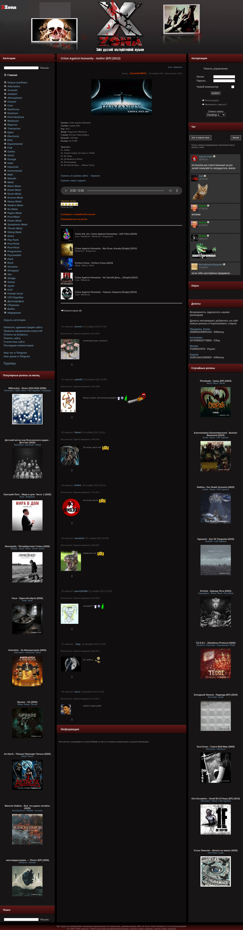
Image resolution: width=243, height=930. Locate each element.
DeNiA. (78, 485)
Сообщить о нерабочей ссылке (78, 214)
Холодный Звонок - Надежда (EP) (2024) (216, 695)
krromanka (196, 337)
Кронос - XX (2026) (27, 702)
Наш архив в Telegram (17, 356)
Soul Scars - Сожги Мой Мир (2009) (216, 746)
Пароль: (202, 80)
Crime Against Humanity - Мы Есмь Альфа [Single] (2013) (106, 248)
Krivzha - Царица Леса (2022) (215, 591)
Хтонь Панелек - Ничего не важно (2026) (216, 850)
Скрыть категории (15, 320)
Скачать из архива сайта (74, 175)
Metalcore (178, 67)
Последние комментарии (19, 345)
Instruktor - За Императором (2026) (27, 650)
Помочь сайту (12, 338)
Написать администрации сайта (23, 327)
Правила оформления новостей (23, 331)
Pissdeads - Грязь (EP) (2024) (215, 381)
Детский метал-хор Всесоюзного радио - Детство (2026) (27, 441)
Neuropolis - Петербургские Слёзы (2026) (27, 546)
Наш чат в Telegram (15, 352)
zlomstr (78, 326)
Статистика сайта (14, 341)
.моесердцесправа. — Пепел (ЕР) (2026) (27, 860)
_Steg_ (78, 644)
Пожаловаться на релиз (74, 219)
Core (170, 67)
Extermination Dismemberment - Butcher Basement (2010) (215, 434)
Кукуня (194, 354)
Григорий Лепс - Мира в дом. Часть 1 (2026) (27, 494)
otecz (77, 691)
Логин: (201, 76)
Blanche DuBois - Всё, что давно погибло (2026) (27, 807)
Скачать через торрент (73, 180)
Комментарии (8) (71, 310)
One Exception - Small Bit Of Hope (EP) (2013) (215, 798)
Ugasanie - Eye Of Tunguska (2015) (215, 539)
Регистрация (212, 100)
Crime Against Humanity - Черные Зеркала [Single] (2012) (106, 292)
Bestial (194, 346)
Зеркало (95, 175)
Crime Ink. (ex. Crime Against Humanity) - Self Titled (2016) (106, 234)
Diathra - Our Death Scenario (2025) (215, 487)
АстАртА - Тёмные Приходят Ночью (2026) (27, 754)
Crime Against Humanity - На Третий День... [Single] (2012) (106, 277)
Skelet (77, 432)
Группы (10, 363)
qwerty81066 (81, 591)
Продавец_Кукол (200, 329)
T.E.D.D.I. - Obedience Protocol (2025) (216, 643)
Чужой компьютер (207, 86)
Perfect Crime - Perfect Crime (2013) (94, 263)
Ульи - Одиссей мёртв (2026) (27, 598)
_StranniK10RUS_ (138, 73)
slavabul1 (79, 538)
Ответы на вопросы (16, 334)
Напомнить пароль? (216, 104)
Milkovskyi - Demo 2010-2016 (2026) (27, 388)
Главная (12, 75)
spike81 (78, 379)
